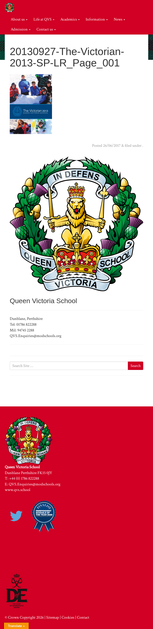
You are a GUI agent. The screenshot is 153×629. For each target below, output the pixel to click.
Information (97, 19)
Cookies (68, 617)
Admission (20, 29)
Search (135, 365)
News (119, 19)
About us (19, 19)
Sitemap (52, 617)
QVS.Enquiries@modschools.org (34, 484)
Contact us (46, 29)
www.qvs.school (17, 489)
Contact (83, 617)
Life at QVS (43, 19)
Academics (70, 19)
